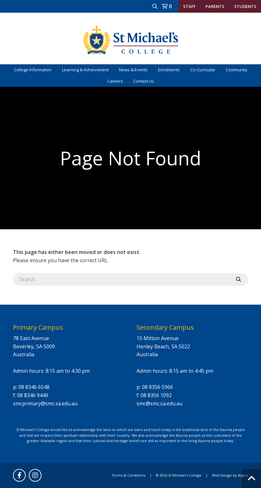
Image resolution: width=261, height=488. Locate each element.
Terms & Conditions (128, 475)
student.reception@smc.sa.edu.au (196, 18)
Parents (215, 6)
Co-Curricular (202, 70)
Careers (115, 81)
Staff (189, 6)
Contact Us (143, 81)
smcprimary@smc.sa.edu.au (45, 403)
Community (236, 70)
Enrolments (169, 70)
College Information (33, 70)
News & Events (133, 70)
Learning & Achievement (85, 70)
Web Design (222, 475)
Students (245, 6)
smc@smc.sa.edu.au (159, 403)
